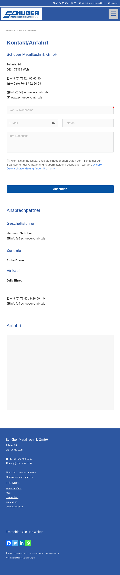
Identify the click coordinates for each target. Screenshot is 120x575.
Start (20, 30)
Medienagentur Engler (25, 558)
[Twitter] (15, 543)
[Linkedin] (21, 543)
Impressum (11, 502)
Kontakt (114, 3)
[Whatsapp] (28, 543)
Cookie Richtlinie (14, 506)
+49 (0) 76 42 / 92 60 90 (65, 3)
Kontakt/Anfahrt (14, 488)
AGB (8, 493)
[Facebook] (9, 543)
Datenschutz (12, 497)
